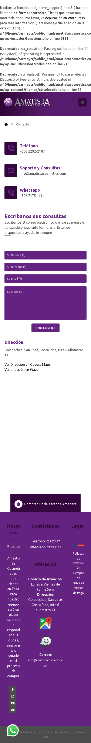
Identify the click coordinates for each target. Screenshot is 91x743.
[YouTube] (12, 703)
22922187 (53, 541)
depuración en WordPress (65, 18)
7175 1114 (54, 547)
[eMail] (12, 710)
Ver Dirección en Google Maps (27, 364)
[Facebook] (12, 689)
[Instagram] (12, 696)
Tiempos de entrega (78, 577)
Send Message (45, 327)
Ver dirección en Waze (21, 370)
